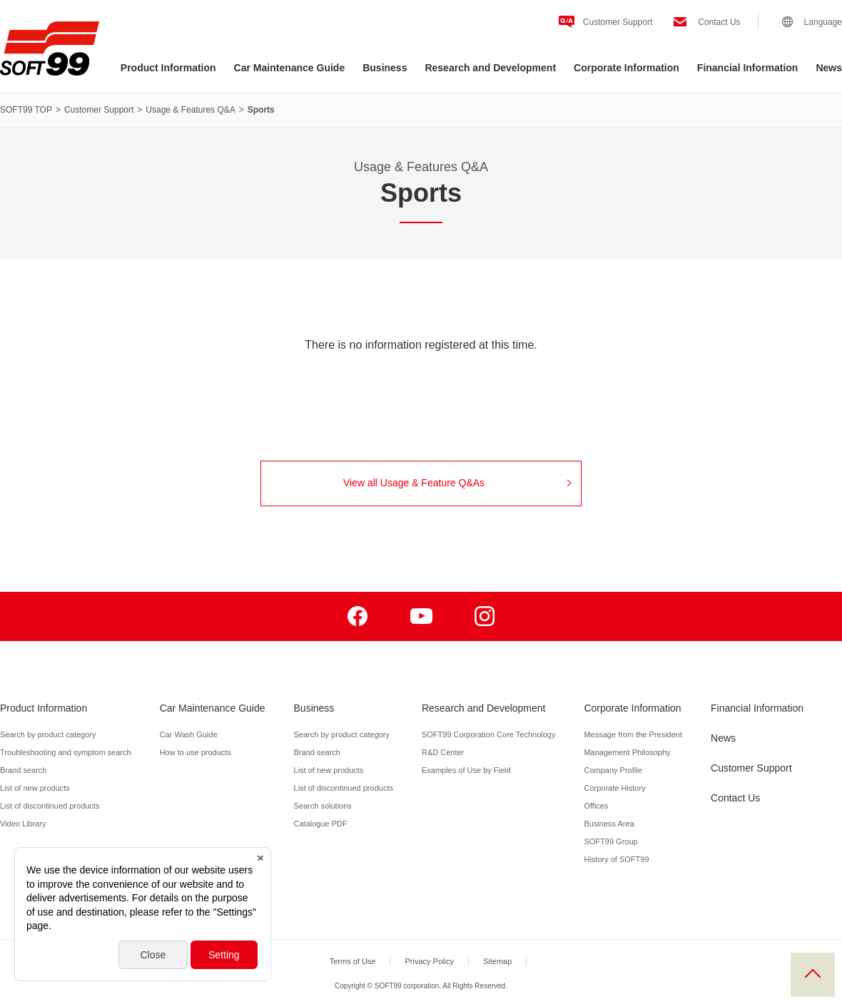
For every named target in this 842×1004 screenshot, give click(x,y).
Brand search (23, 770)
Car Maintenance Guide (289, 67)
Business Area (609, 823)
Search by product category (48, 734)
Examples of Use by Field (466, 770)
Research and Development (490, 67)
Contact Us (719, 22)
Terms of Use (353, 961)
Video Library (23, 823)
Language (823, 22)
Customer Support (617, 22)
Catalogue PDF (321, 823)
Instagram (484, 616)
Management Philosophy (627, 752)
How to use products (195, 752)
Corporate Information (626, 67)
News (829, 67)
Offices (596, 805)
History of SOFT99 (616, 859)
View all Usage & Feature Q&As (457, 482)
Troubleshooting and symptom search (65, 752)
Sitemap (497, 961)
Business (384, 67)
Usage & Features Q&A (190, 110)
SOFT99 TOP (26, 110)
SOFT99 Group (610, 841)
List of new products (35, 788)
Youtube (421, 616)
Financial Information (747, 67)
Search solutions (323, 805)
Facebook (357, 616)
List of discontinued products (49, 805)
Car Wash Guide (189, 734)
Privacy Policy (429, 961)
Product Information (168, 67)
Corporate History (614, 788)
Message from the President (633, 734)
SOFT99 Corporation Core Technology (489, 734)
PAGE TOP (813, 975)
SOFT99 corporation (49, 48)
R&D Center (443, 752)
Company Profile (612, 770)
